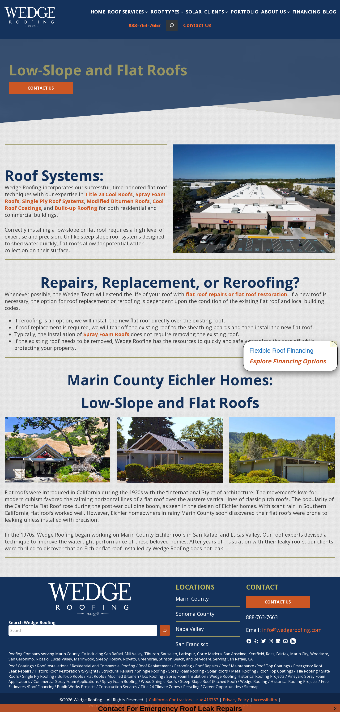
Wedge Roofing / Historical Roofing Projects (279, 681)
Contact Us (197, 25)
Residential (81, 666)
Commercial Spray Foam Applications (66, 681)
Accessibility (265, 700)
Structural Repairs (118, 671)
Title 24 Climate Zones (160, 686)
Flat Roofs (95, 676)
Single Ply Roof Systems (53, 201)
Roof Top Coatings (273, 666)
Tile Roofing (307, 671)
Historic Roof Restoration (57, 671)
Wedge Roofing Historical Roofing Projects (247, 676)
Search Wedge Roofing (31, 622)
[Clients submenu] (226, 11)
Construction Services (118, 686)
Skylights (90, 671)
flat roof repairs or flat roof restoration (236, 294)
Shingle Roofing (151, 671)
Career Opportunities (222, 686)
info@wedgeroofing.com (292, 629)
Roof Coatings (21, 666)
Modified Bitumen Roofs (118, 201)
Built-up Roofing (76, 207)
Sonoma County (195, 613)
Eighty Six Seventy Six (231, 705)
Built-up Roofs (70, 676)
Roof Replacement (155, 666)
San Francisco (192, 644)
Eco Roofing (152, 676)
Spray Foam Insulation (186, 676)
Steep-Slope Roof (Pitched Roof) (208, 681)
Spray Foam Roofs (107, 334)
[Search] (165, 630)
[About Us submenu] (288, 11)
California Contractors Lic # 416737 (183, 700)
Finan (280, 474)
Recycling (191, 686)
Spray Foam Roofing (186, 671)
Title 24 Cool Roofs (109, 194)
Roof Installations (52, 666)
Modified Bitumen (123, 676)
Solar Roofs (218, 671)
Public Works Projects (76, 686)
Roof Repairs (206, 666)
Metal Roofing (244, 671)
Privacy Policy (236, 700)
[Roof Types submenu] (182, 11)
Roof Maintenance (237, 666)
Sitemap (251, 686)
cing (295, 474)
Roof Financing (41, 686)
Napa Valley (190, 628)
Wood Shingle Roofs (159, 681)
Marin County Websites (177, 705)
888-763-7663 (144, 25)
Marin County (192, 598)
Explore (260, 474)
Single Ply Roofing (38, 676)
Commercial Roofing (117, 666)
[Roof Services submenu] (146, 11)
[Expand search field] (171, 25)
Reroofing (183, 666)
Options (313, 474)
